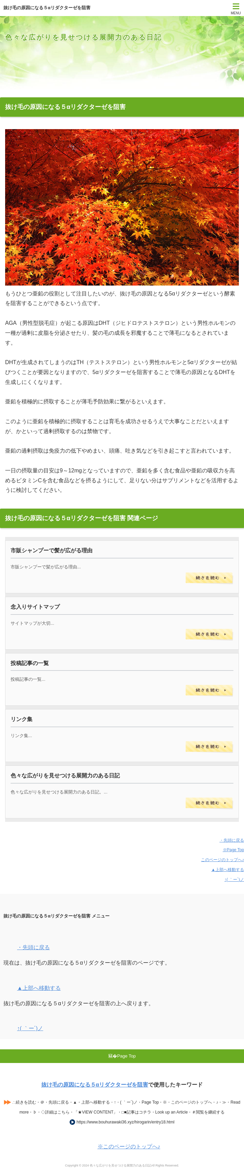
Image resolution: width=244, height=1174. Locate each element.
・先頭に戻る (231, 840)
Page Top (126, 1056)
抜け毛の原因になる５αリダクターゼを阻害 (94, 1085)
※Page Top (233, 849)
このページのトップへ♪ (222, 859)
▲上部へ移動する (227, 869)
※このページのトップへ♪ (129, 1146)
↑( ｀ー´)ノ (234, 879)
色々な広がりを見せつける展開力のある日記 (83, 37)
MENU (236, 13)
